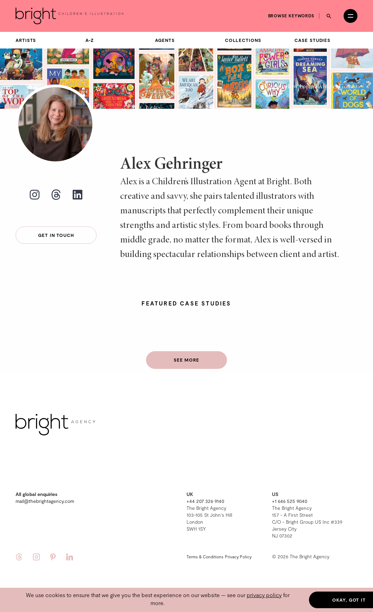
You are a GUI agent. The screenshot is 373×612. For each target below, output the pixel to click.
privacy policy (264, 595)
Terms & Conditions (205, 556)
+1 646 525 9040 (289, 501)
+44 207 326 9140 (205, 501)
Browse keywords (291, 15)
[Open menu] (350, 16)
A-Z (89, 40)
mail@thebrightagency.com (45, 501)
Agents (164, 40)
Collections (243, 40)
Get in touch (56, 235)
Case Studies (312, 40)
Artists (26, 40)
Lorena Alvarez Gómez (328, 87)
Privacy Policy (238, 556)
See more (186, 360)
